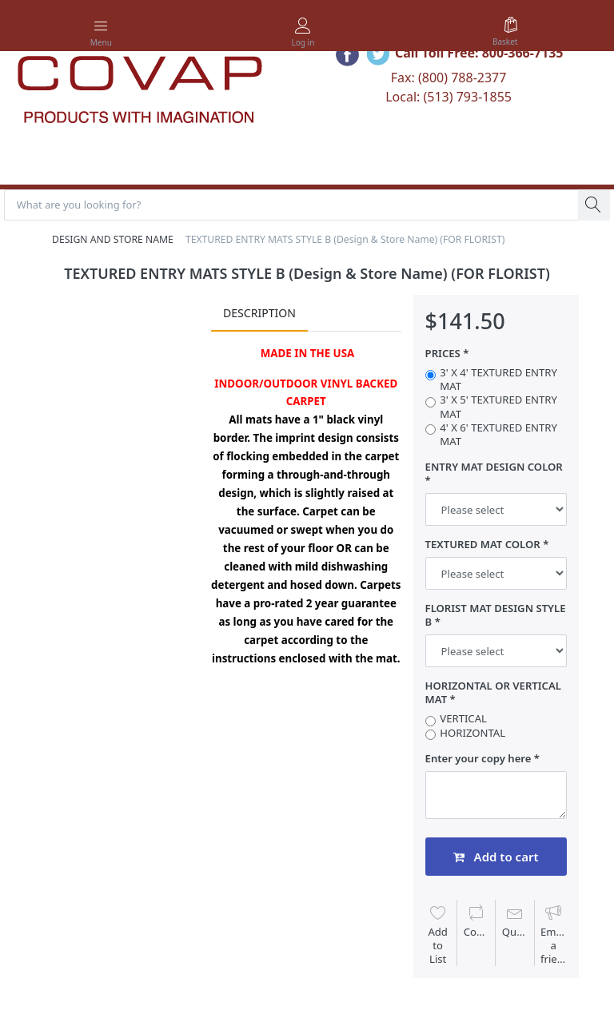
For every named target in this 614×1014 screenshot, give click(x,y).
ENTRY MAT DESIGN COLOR (494, 467)
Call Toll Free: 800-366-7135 (479, 53)
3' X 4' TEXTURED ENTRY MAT (498, 380)
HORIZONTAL (472, 733)
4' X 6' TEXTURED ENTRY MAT (498, 434)
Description (259, 313)
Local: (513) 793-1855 (448, 96)
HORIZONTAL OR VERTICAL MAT (493, 692)
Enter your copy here (478, 758)
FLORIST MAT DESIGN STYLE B (495, 615)
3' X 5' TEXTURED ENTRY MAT (498, 407)
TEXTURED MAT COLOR (482, 544)
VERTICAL (463, 719)
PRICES (442, 353)
